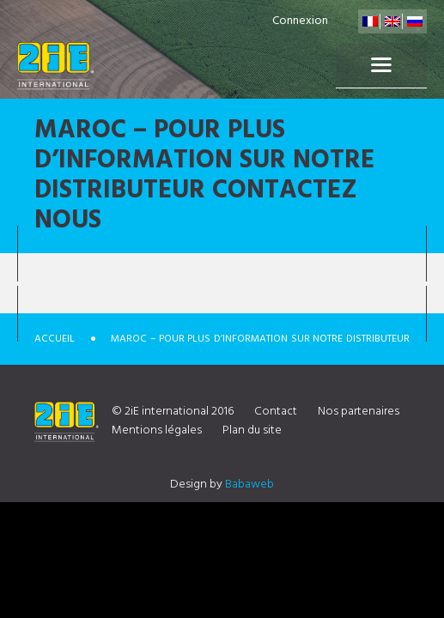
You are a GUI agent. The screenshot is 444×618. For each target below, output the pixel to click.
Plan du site (252, 430)
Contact (275, 411)
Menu (381, 65)
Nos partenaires (358, 411)
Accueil (54, 339)
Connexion (300, 21)
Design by (222, 484)
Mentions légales (157, 430)
